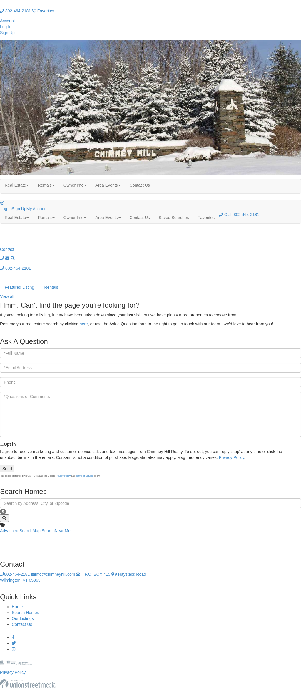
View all (7, 296)
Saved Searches (174, 217)
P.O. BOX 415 (93, 574)
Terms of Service (84, 476)
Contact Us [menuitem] (140, 185)
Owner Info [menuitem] (74, 185)
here (84, 323)
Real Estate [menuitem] (17, 185)
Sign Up (7, 32)
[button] (4, 518)
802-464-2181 (15, 11)
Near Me (63, 530)
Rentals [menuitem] (46, 185)
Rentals (51, 287)
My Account (37, 208)
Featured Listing (19, 287)
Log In (5, 26)
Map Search (44, 530)
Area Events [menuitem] (108, 185)
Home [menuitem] (17, 606)
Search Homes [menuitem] (25, 612)
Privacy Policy (231, 457)
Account (7, 21)
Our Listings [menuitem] (23, 618)
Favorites (43, 11)
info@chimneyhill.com (53, 574)
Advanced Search (16, 530)
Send (7, 468)
